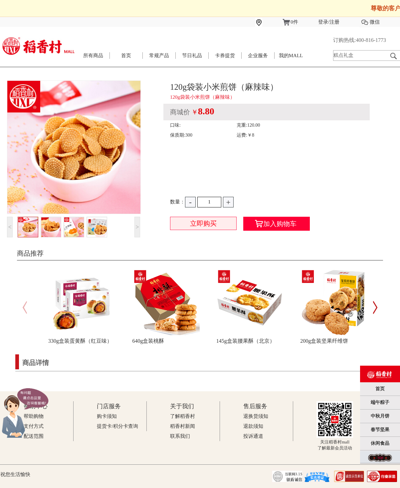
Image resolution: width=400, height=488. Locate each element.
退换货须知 (255, 416)
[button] (375, 307)
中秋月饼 (380, 416)
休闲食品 (380, 443)
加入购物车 (276, 223)
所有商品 (93, 55)
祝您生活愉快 (15, 474)
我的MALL (291, 55)
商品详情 (35, 362)
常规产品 (159, 55)
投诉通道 (253, 436)
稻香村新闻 (182, 426)
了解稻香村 (182, 416)
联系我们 (180, 436)
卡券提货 (225, 55)
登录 (323, 22)
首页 (126, 55)
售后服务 (255, 406)
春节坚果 (380, 429)
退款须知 (253, 426)
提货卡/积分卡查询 (117, 426)
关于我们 (182, 406)
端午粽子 (380, 402)
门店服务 (109, 406)
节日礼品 (192, 55)
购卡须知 (107, 416)
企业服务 (258, 55)
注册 (334, 22)
